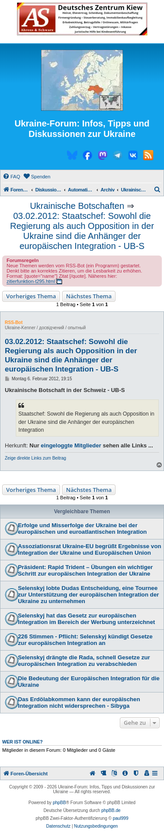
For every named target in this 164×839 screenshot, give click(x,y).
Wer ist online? (22, 741)
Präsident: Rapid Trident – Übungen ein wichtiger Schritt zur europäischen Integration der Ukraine (85, 570)
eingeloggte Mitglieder (71, 445)
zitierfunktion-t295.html (31, 281)
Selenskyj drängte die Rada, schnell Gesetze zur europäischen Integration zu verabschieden (84, 660)
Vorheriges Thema (31, 296)
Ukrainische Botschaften (77, 206)
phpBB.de (111, 810)
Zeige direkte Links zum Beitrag (35, 458)
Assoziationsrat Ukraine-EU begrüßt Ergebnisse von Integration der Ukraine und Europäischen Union (89, 549)
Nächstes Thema (89, 296)
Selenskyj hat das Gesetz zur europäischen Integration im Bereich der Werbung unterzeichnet (86, 618)
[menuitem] (11, 176)
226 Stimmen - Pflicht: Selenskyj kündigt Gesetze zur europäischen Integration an (85, 639)
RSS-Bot (14, 322)
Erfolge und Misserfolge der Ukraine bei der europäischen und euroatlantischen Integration (82, 528)
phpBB (59, 802)
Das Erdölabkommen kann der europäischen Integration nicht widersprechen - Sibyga (79, 702)
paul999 (121, 818)
